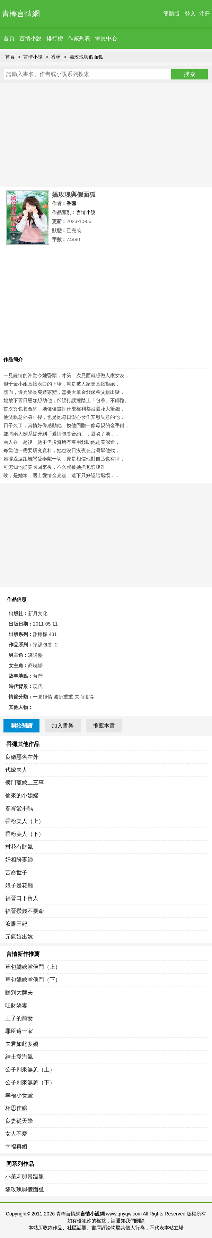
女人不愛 (16, 1134)
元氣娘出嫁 (19, 937)
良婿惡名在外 (21, 757)
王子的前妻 (19, 1018)
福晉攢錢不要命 (24, 911)
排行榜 (54, 38)
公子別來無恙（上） (30, 1069)
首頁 (9, 38)
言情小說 (30, 38)
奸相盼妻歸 (19, 860)
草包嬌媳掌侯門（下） (33, 980)
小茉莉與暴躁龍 (24, 1177)
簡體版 (171, 14)
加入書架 (63, 726)
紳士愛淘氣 (19, 1057)
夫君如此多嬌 (21, 1044)
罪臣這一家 (19, 1031)
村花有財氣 (19, 847)
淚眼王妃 (16, 924)
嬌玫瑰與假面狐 (86, 57)
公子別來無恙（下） (30, 1082)
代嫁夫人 (16, 770)
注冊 (204, 14)
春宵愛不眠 (19, 808)
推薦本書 (104, 726)
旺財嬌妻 (16, 1005)
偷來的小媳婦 (21, 795)
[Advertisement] (106, 135)
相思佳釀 (16, 1108)
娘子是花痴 (19, 885)
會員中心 (106, 38)
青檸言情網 (21, 13)
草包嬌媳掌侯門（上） (33, 967)
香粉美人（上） (24, 821)
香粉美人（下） (24, 834)
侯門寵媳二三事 (24, 783)
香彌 (56, 57)
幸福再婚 (16, 1147)
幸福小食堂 (19, 1095)
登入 (190, 14)
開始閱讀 (21, 726)
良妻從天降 (19, 1121)
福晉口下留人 (21, 898)
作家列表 (79, 38)
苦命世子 (16, 872)
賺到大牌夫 (19, 992)
